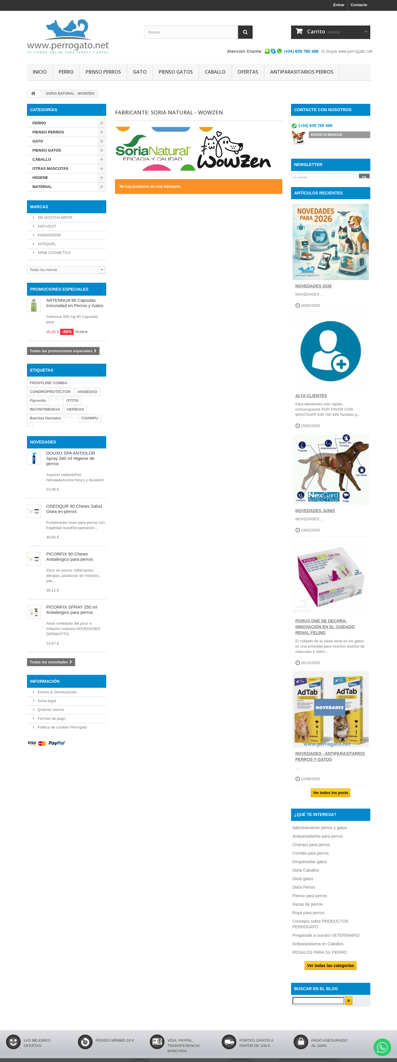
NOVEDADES (43, 442)
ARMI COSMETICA (54, 252)
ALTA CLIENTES (311, 399)
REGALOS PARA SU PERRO (320, 955)
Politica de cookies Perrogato (62, 727)
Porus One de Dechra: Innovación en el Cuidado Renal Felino (325, 630)
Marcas (39, 206)
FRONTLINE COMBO (48, 383)
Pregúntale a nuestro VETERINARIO (326, 938)
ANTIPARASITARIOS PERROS (301, 72)
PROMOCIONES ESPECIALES (59, 289)
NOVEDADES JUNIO (315, 513)
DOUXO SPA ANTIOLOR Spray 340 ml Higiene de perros (70, 458)
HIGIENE (40, 177)
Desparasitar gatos (310, 864)
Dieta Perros (304, 890)
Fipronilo (38, 400)
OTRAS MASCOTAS (51, 168)
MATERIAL (42, 186)
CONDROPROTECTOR (50, 391)
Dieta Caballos (306, 873)
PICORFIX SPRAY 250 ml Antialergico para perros (71, 609)
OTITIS (72, 400)
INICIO (40, 72)
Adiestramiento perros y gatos (320, 830)
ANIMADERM (49, 235)
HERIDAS (75, 409)
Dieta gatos (303, 881)
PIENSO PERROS (103, 72)
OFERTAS (248, 72)
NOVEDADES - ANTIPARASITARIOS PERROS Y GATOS (330, 759)
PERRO (66, 72)
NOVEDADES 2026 (313, 289)
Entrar (338, 5)
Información (45, 681)
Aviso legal (46, 701)
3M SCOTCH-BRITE (55, 217)
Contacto (359, 5)
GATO (140, 72)
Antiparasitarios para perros (318, 839)
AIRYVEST (47, 226)
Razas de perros (308, 907)
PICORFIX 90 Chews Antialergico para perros (69, 556)
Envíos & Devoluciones (57, 692)
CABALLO (215, 72)
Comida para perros (311, 856)
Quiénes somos (50, 709)
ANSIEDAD (87, 391)
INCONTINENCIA (45, 409)
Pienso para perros (310, 898)
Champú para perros (311, 847)
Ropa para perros (309, 915)
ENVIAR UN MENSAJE (326, 134)
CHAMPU (89, 418)
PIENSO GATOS (176, 72)
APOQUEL (46, 244)
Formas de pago (51, 718)
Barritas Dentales (45, 418)
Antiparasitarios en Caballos (318, 946)
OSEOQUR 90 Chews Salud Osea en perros (74, 509)
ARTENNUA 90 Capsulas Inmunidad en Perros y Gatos (75, 303)
